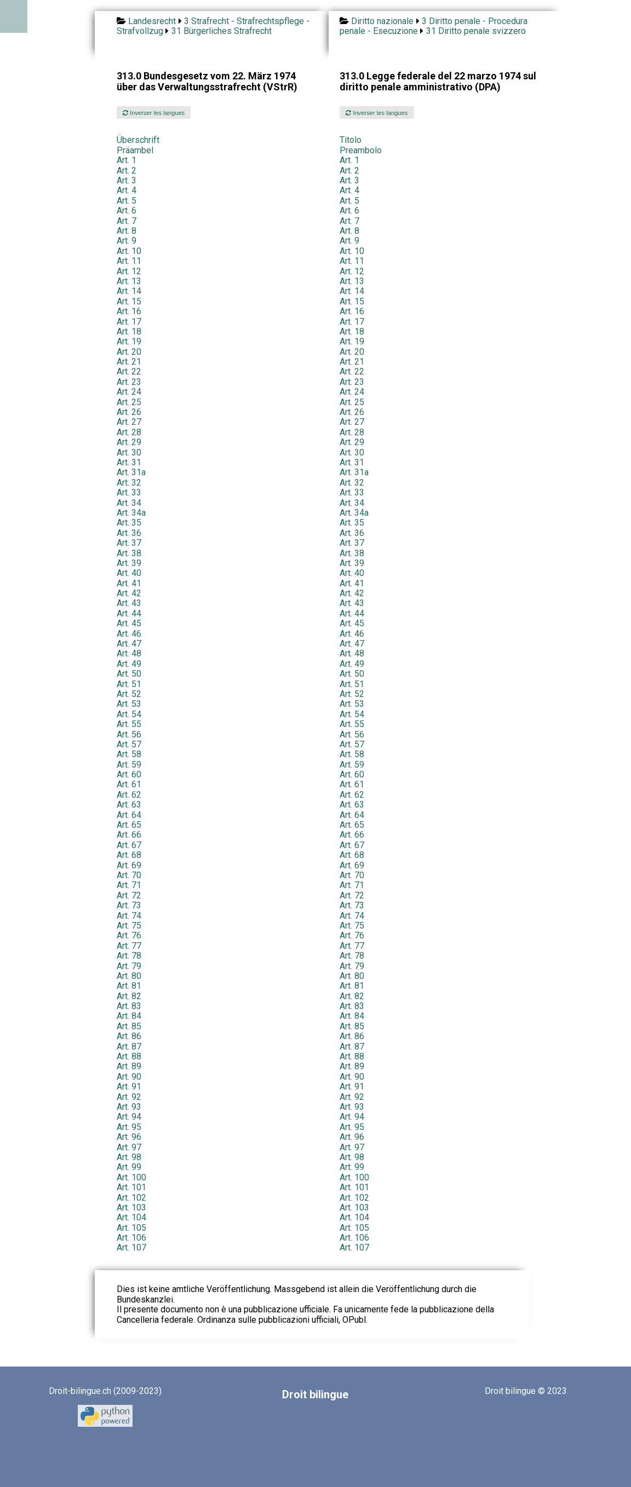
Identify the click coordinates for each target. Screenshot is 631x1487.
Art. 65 (129, 825)
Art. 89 (129, 1066)
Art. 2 (126, 170)
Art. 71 (129, 885)
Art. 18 (129, 331)
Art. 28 (129, 432)
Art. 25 (129, 402)
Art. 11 (129, 261)
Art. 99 (129, 1167)
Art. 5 (126, 200)
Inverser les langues (154, 112)
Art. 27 (129, 422)
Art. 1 (126, 160)
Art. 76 (129, 935)
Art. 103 (131, 1207)
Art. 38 (129, 553)
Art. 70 (129, 875)
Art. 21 (129, 361)
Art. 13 (129, 281)
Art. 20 (129, 352)
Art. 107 (131, 1247)
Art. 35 (129, 522)
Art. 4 (126, 190)
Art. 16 (129, 311)
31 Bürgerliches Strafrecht (221, 31)
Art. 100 (131, 1177)
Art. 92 (129, 1097)
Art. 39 (129, 563)
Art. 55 (129, 724)
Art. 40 (129, 573)
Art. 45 (129, 623)
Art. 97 (129, 1147)
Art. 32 (129, 482)
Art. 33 (129, 492)
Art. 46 (129, 634)
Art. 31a (131, 472)
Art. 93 (129, 1107)
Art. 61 (129, 784)
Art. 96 (129, 1137)
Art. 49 (129, 664)
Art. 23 (129, 382)
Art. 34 (129, 503)
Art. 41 (129, 583)
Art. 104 (131, 1217)
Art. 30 (129, 452)
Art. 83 (129, 1006)
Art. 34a (131, 513)
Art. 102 (131, 1197)
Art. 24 (129, 392)
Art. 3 (126, 180)
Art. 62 (129, 794)
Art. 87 (129, 1046)
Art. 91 (129, 1086)
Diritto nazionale (382, 21)
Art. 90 (129, 1076)
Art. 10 (129, 251)
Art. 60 (129, 774)
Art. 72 (129, 895)
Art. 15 (129, 301)
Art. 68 (129, 855)
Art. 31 (129, 462)
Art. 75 (129, 925)
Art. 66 (129, 834)
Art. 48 (129, 653)
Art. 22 (129, 371)
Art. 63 (129, 804)
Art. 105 (131, 1228)
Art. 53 (129, 704)
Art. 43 (129, 603)
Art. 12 (129, 271)
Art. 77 (129, 946)
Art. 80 (129, 976)
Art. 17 (129, 321)
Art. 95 (129, 1127)
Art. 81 (129, 986)
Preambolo (361, 150)
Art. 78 (129, 955)
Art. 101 (131, 1187)
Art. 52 (129, 694)
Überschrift (138, 140)
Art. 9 (126, 240)
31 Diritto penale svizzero (476, 31)
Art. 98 (129, 1157)
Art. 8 (126, 231)
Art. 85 (129, 1026)
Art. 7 (126, 221)
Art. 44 (129, 613)
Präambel (135, 150)
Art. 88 (129, 1056)
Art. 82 (129, 996)
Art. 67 (129, 845)
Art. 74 (129, 915)
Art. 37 (129, 543)
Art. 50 (129, 673)
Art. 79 (129, 966)
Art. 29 (129, 442)
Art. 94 (129, 1116)
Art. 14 (129, 291)
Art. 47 (129, 643)
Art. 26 (129, 412)
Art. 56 (129, 734)
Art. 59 (129, 764)
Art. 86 (129, 1036)
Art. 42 (129, 593)
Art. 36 (129, 533)
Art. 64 (129, 815)
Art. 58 (129, 754)
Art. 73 (129, 905)
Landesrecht (152, 21)
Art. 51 (129, 684)
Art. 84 (129, 1016)
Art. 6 (126, 210)
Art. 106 (131, 1237)
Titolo (351, 140)
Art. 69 (129, 865)
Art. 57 (129, 744)
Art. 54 (129, 714)
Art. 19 (129, 341)
